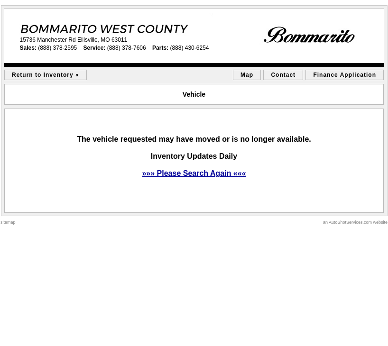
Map (246, 75)
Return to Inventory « (45, 75)
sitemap (8, 222)
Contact (283, 75)
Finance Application (344, 75)
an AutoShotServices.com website (355, 222)
